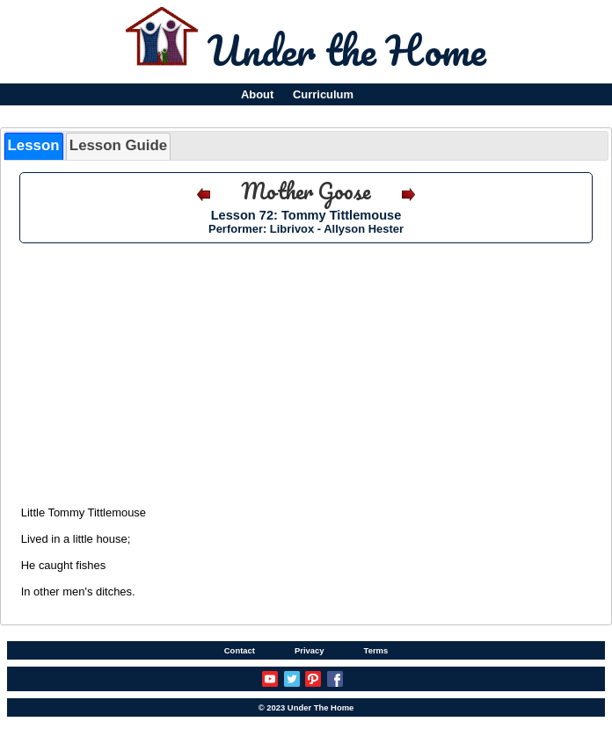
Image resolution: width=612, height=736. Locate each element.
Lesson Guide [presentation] (118, 145)
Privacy (309, 650)
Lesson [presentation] (34, 145)
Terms (376, 650)
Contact (239, 650)
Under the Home (347, 50)
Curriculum (323, 94)
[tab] (33, 146)
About (257, 94)
